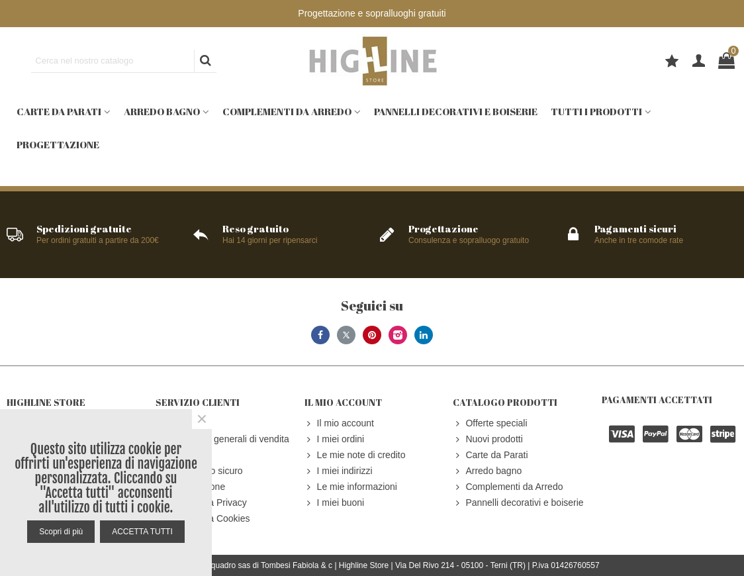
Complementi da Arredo (286, 111)
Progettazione (58, 144)
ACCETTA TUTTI (142, 531)
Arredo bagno (162, 111)
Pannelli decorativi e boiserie (455, 111)
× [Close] (202, 419)
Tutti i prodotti (596, 111)
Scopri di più (61, 531)
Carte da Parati (59, 111)
